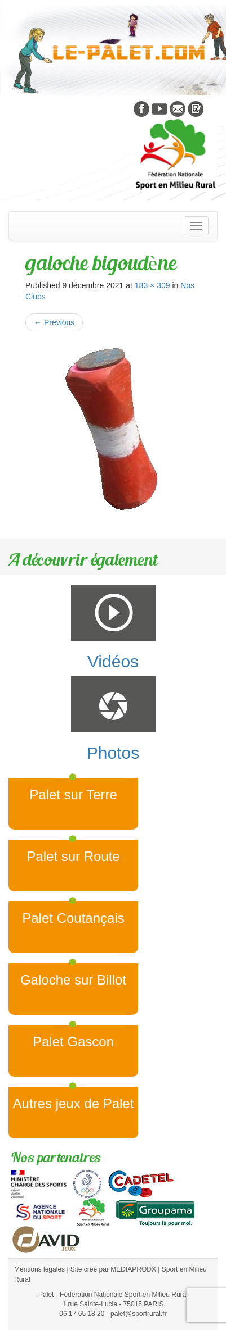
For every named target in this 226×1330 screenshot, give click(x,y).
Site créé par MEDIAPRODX (113, 1269)
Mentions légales (39, 1269)
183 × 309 (152, 285)
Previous (54, 322)
